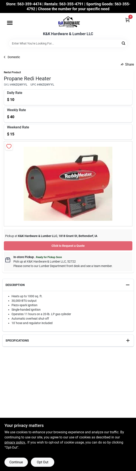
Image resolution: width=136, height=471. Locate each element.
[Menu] (10, 23)
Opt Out (42, 462)
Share (127, 64)
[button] (68, 285)
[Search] (124, 43)
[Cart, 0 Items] (127, 20)
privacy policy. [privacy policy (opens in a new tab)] (15, 442)
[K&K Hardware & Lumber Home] (68, 22)
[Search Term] (68, 43)
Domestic (14, 57)
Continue (16, 462)
